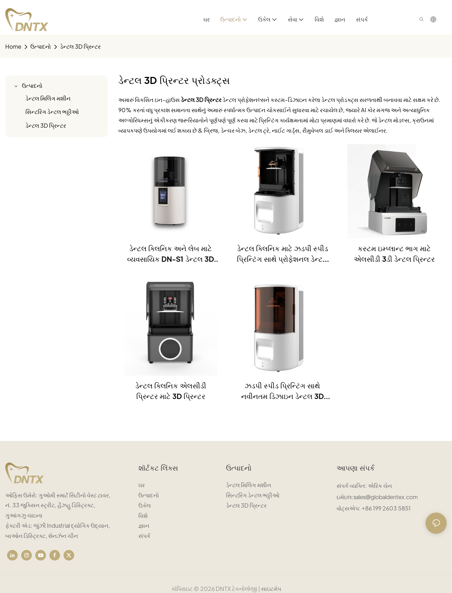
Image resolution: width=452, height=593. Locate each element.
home (13, 46)
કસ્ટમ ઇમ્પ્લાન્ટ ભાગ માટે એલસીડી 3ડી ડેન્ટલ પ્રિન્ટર (394, 254)
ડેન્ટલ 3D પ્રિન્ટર (80, 46)
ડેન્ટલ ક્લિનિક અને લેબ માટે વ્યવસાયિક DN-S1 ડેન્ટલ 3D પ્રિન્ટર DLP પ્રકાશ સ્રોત (170, 254)
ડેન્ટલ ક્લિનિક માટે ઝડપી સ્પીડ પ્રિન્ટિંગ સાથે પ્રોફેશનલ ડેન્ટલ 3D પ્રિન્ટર (282, 254)
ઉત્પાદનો (40, 46)
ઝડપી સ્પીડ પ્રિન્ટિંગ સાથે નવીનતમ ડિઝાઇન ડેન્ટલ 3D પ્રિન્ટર (282, 391)
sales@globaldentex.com (385, 497)
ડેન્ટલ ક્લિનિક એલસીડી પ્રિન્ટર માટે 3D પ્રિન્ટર (170, 391)
